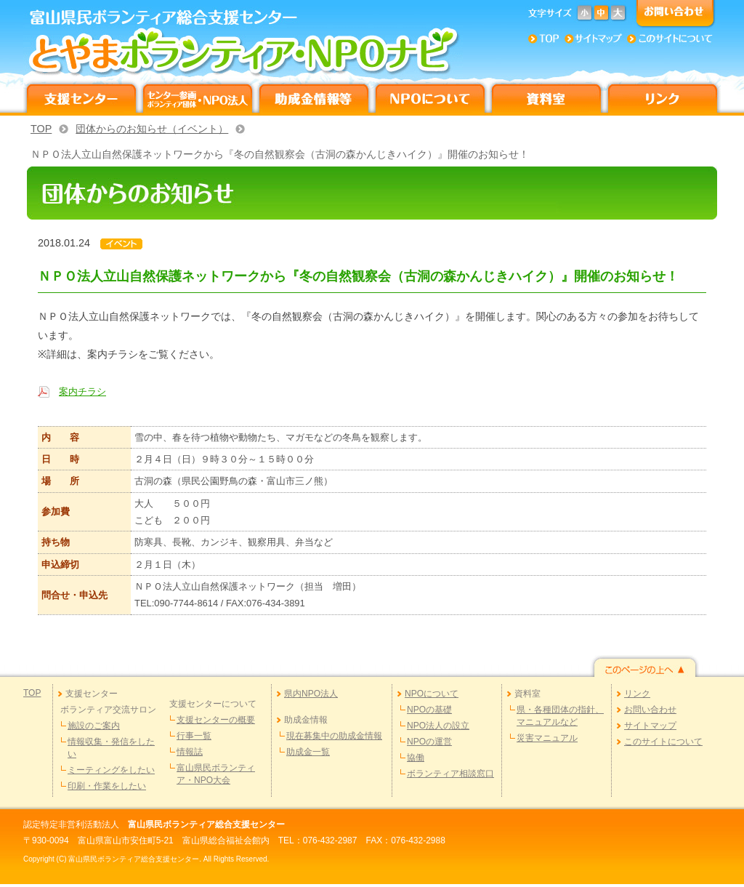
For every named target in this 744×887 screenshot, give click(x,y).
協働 (415, 757)
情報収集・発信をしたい (111, 748)
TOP (41, 129)
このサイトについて (663, 742)
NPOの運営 (429, 742)
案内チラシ (82, 391)
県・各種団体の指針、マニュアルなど (560, 716)
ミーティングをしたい (111, 770)
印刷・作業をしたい (107, 786)
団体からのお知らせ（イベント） (152, 129)
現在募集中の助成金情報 (334, 736)
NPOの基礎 (429, 710)
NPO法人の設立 (438, 726)
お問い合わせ (650, 710)
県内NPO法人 (311, 694)
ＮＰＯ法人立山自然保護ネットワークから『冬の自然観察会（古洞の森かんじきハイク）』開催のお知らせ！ (280, 154)
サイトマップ (650, 726)
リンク (637, 694)
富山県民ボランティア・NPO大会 (216, 774)
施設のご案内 (94, 726)
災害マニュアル (547, 738)
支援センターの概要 (216, 720)
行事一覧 (194, 736)
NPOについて (431, 694)
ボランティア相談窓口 (450, 773)
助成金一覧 (308, 752)
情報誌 (190, 752)
